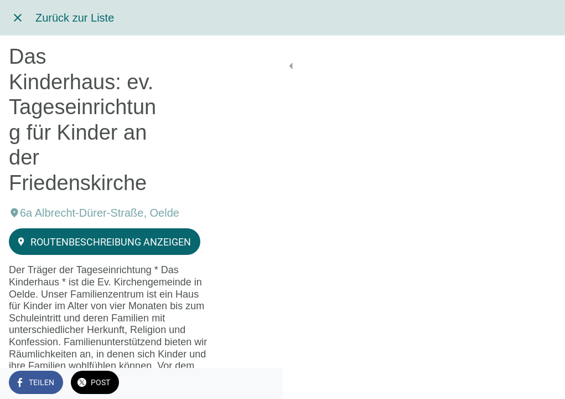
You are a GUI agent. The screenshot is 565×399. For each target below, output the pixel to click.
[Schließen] (17, 17)
